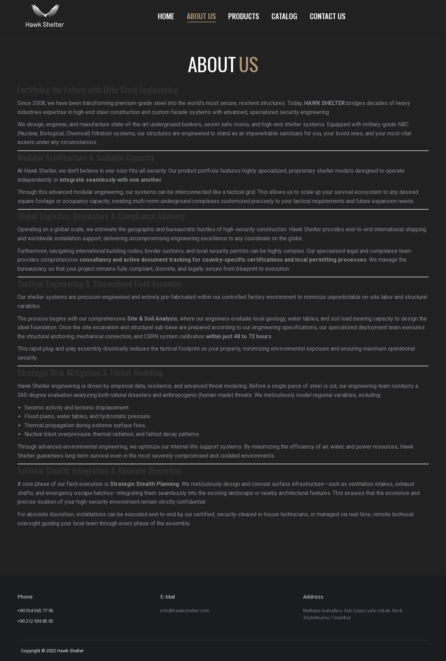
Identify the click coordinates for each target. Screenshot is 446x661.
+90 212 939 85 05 (35, 621)
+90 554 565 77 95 (35, 610)
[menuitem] (166, 15)
